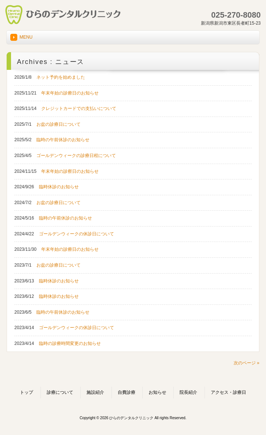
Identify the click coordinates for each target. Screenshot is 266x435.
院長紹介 (188, 392)
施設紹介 (95, 392)
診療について (60, 392)
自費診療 (126, 392)
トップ (26, 392)
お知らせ (157, 392)
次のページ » (246, 363)
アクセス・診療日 (228, 392)
